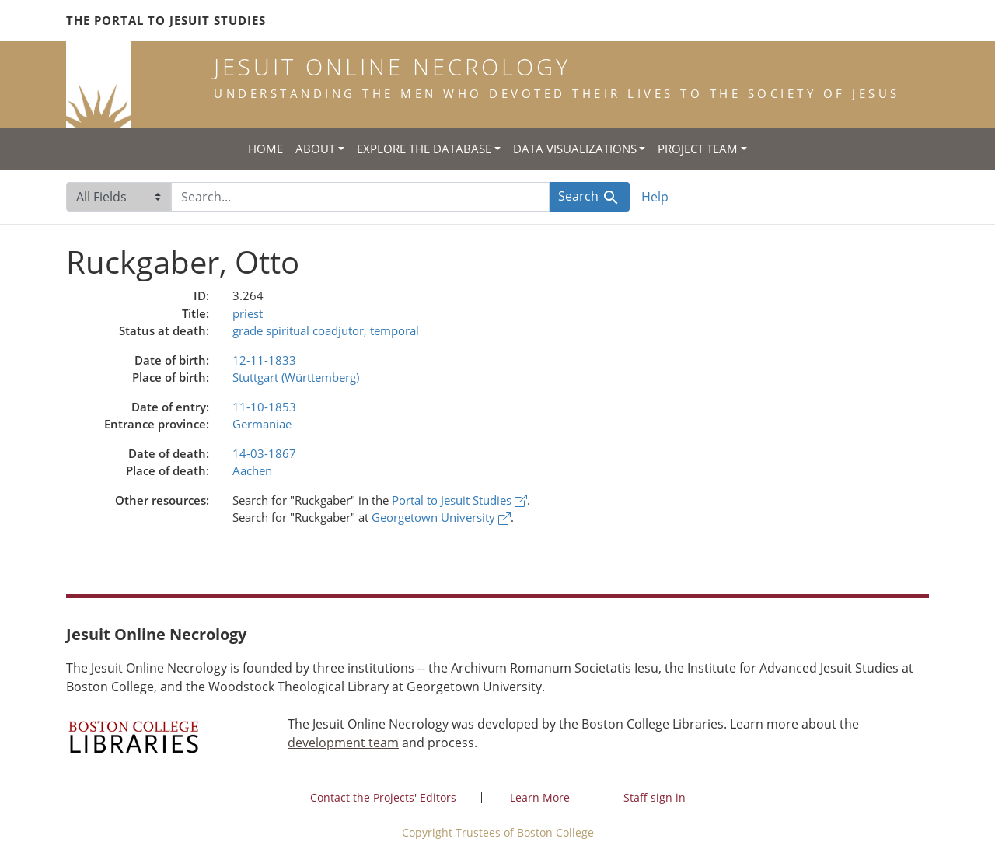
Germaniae (262, 424)
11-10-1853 (264, 406)
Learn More (540, 797)
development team (343, 742)
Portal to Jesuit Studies (459, 500)
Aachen (252, 470)
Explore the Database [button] (424, 148)
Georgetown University (441, 517)
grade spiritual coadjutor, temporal (325, 330)
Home (265, 148)
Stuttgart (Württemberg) (295, 377)
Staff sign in (654, 797)
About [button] (315, 148)
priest (247, 313)
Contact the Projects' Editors (383, 797)
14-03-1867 (264, 453)
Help (655, 196)
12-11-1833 (264, 360)
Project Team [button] (698, 148)
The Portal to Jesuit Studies (166, 20)
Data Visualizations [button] (575, 148)
